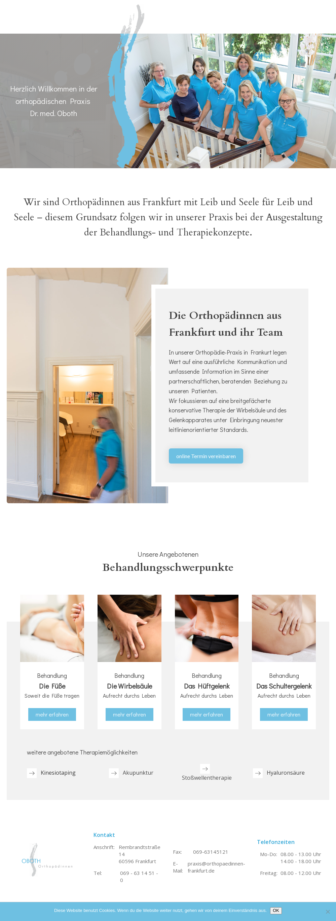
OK (276, 910)
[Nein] (327, 911)
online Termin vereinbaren (206, 456)
